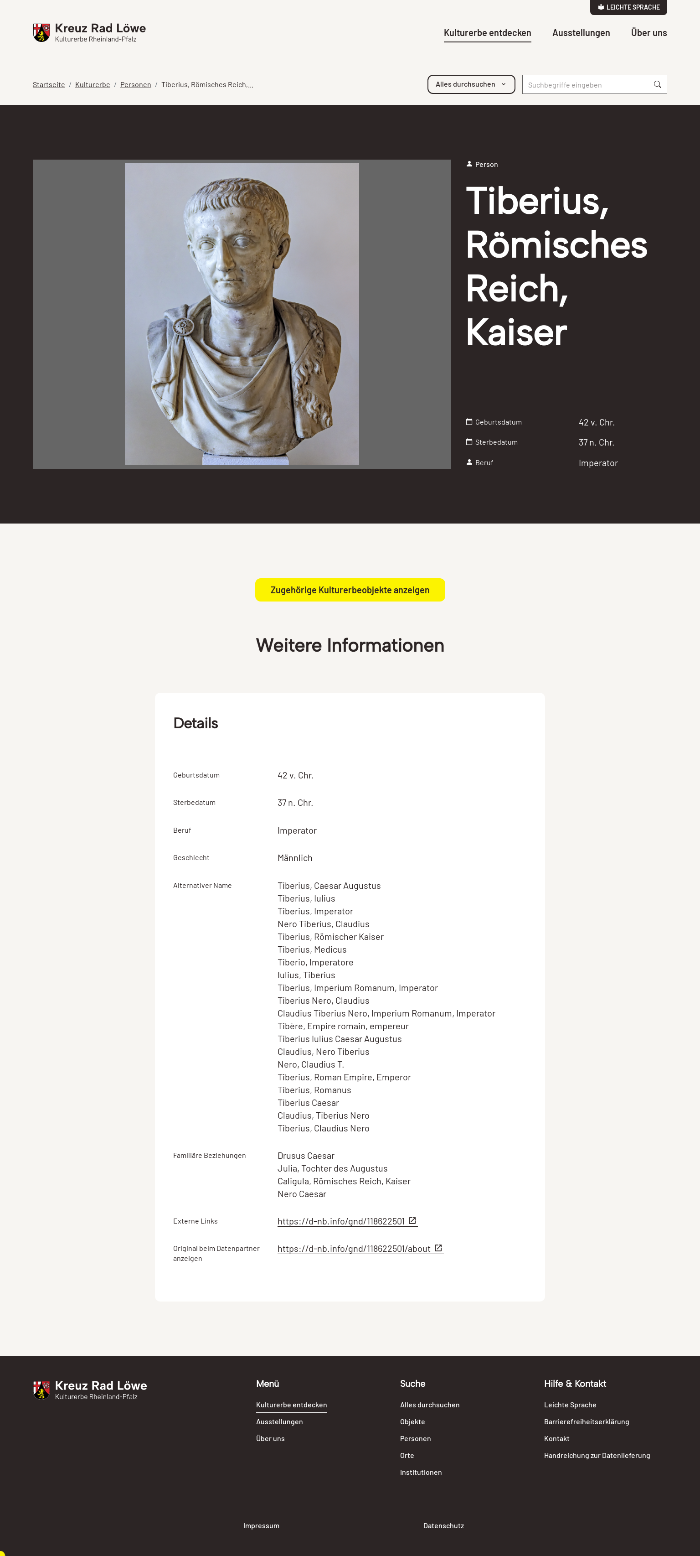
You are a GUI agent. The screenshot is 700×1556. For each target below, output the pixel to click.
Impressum (261, 1525)
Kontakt (557, 1438)
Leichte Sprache (628, 7)
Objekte (412, 1421)
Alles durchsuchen (430, 1404)
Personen (135, 84)
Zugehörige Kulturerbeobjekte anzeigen (350, 589)
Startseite (49, 84)
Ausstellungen (581, 32)
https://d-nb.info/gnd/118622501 (348, 1220)
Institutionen (421, 1472)
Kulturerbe (92, 84)
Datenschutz (443, 1525)
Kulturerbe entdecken (487, 32)
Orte (407, 1455)
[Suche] (585, 84)
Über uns (649, 32)
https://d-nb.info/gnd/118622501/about (361, 1248)
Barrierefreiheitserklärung (586, 1421)
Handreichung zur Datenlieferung (597, 1455)
